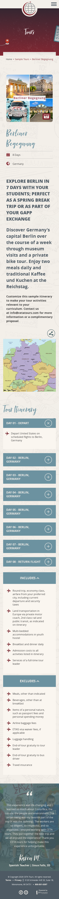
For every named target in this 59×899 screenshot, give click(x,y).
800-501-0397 (41, 884)
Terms (8, 880)
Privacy (18, 880)
